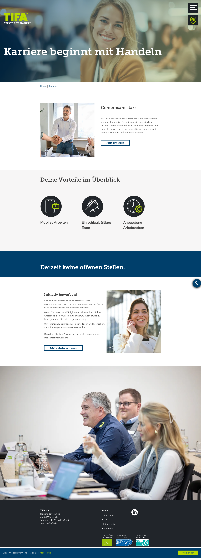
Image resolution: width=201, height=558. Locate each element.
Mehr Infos (45, 552)
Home (43, 86)
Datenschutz (108, 524)
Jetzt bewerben (115, 143)
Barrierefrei (108, 528)
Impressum (108, 515)
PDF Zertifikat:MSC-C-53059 (124, 540)
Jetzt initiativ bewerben (63, 348)
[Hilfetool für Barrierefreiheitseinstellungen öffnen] (197, 283)
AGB (104, 519)
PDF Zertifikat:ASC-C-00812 (142, 540)
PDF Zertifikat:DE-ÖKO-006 (107, 540)
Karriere (52, 86)
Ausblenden (188, 552)
